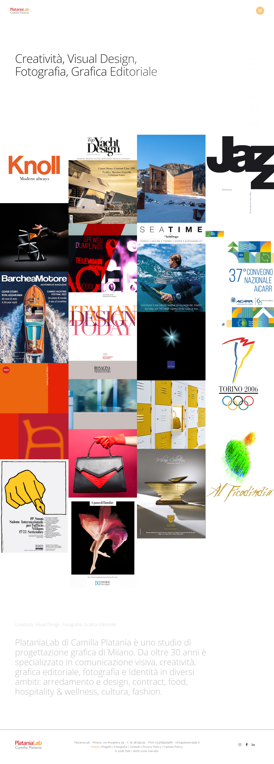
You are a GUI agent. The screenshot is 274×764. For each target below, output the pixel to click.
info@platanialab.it (187, 742)
